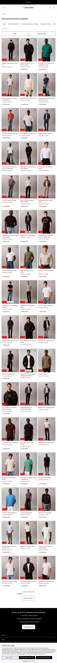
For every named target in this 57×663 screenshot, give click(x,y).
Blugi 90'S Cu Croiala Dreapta (46, 340)
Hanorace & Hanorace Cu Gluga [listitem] (30, 24)
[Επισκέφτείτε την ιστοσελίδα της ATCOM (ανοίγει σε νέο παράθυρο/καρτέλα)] (29, 661)
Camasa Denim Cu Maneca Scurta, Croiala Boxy (9, 167)
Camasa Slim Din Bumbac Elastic (45, 167)
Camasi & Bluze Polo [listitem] (13, 24)
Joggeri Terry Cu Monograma (28, 235)
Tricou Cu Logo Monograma (46, 305)
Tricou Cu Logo (42, 374)
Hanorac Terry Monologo (45, 512)
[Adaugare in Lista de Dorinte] (16, 40)
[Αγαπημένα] (50, 8)
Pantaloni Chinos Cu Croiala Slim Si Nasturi (9, 99)
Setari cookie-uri (9, 657)
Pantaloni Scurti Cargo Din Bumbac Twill (9, 547)
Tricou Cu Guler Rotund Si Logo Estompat (45, 547)
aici (48, 652)
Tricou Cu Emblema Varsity (9, 270)
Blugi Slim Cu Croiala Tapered (46, 407)
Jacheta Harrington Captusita (28, 581)
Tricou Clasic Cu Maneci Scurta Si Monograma (10, 236)
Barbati (4, 14)
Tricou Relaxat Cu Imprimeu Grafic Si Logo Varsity (46, 236)
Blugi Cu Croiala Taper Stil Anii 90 (10, 64)
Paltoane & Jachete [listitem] (46, 24)
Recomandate (42, 33)
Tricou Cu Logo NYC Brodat (9, 200)
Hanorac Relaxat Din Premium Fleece (28, 341)
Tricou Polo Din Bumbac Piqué (10, 133)
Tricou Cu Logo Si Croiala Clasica (26, 271)
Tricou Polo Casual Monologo (9, 581)
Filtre (14, 33)
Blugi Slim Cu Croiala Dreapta (46, 442)
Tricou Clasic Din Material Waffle (9, 478)
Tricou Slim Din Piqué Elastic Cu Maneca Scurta (46, 64)
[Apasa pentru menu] (4, 8)
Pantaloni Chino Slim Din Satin (10, 340)
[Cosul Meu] (53, 8)
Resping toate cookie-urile (27, 657)
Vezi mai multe (28, 598)
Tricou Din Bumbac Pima (8, 374)
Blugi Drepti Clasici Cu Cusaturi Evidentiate (26, 408)
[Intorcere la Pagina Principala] (28, 8)
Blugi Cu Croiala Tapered (45, 133)
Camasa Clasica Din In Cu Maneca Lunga (27, 64)
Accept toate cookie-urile (44, 657)
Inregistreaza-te (28, 627)
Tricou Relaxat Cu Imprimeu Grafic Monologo (9, 408)
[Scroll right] (53, 24)
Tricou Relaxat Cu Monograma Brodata (10, 306)
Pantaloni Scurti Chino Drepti (28, 98)
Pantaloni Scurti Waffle (45, 477)
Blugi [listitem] (4, 24)
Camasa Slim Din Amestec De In (46, 271)
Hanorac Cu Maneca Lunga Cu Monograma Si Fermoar (28, 374)
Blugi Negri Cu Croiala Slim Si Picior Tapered (28, 167)
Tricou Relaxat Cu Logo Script (28, 133)
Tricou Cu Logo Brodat (26, 512)
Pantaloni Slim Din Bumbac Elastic (46, 201)
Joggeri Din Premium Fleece (27, 546)
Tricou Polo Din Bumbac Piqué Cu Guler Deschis (46, 99)
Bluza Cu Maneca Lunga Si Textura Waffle (27, 201)
